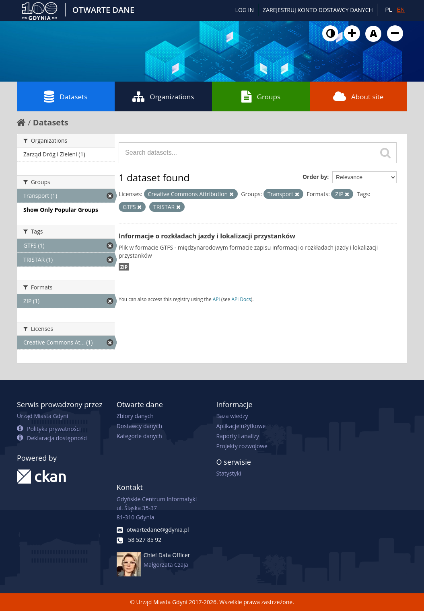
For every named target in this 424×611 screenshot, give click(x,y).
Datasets (65, 96)
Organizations (163, 96)
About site (358, 96)
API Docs (241, 299)
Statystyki (228, 473)
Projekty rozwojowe (242, 446)
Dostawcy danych (139, 426)
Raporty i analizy (237, 436)
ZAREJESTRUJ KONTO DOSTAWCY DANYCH (318, 10)
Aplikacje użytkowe (241, 426)
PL (388, 9)
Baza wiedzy (232, 416)
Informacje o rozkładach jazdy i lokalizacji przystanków (207, 236)
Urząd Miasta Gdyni (42, 416)
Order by (315, 176)
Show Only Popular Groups (60, 209)
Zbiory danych (135, 416)
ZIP (124, 267)
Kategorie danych (139, 436)
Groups (260, 96)
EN (401, 9)
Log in (244, 10)
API (216, 299)
